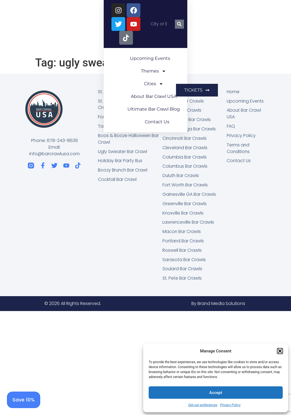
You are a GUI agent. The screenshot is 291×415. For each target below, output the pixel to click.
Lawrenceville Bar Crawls (188, 223)
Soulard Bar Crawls (182, 270)
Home (233, 92)
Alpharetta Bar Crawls (185, 92)
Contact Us (187, 43)
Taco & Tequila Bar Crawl (125, 126)
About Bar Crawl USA (210, 30)
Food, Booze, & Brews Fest (125, 117)
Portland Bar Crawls (183, 242)
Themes (127, 31)
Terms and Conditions (238, 148)
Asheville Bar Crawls (183, 101)
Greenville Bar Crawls (184, 204)
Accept (215, 392)
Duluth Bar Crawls (181, 176)
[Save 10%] (23, 400)
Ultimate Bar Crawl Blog (134, 43)
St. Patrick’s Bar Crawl (120, 92)
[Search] (279, 10)
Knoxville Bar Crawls (183, 213)
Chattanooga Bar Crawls (189, 129)
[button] (280, 351)
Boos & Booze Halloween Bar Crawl (128, 139)
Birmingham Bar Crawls (186, 120)
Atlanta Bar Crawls (182, 110)
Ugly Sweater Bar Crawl (122, 152)
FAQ (231, 126)
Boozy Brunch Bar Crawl (123, 170)
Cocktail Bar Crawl (117, 180)
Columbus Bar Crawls (185, 167)
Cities (163, 31)
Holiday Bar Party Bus (120, 161)
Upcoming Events (81, 30)
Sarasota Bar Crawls (184, 260)
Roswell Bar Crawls (182, 251)
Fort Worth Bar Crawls (185, 185)
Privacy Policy (230, 405)
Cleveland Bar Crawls (185, 148)
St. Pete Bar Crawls (182, 279)
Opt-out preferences (202, 405)
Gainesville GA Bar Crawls (189, 195)
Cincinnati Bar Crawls (184, 138)
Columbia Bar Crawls (184, 157)
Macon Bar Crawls (181, 232)
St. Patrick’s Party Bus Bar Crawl (124, 104)
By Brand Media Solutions (218, 304)
